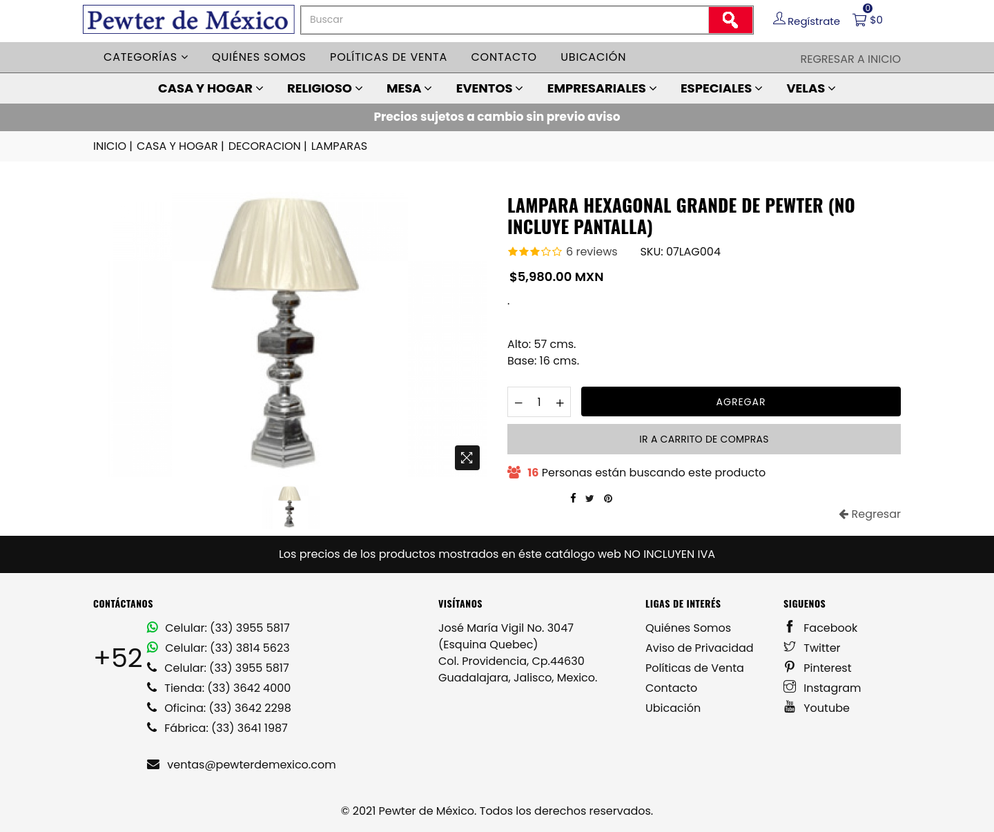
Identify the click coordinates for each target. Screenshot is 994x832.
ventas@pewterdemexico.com (241, 765)
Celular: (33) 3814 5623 (218, 648)
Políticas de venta (388, 57)
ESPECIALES (722, 88)
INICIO (114, 146)
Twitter (812, 648)
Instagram (822, 688)
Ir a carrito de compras (703, 439)
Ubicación (593, 57)
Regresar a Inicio (850, 59)
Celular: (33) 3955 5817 (218, 628)
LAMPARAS (339, 146)
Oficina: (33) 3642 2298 (219, 708)
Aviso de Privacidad (699, 648)
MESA (409, 88)
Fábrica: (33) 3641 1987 (217, 728)
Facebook (820, 628)
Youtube (816, 708)
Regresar (870, 514)
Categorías (146, 57)
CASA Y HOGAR (211, 88)
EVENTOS (490, 88)
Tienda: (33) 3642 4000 (219, 688)
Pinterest (817, 668)
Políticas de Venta (694, 668)
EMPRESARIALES (602, 88)
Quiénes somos (259, 57)
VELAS (811, 88)
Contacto (504, 57)
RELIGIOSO (325, 88)
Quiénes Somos (688, 628)
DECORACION (268, 146)
